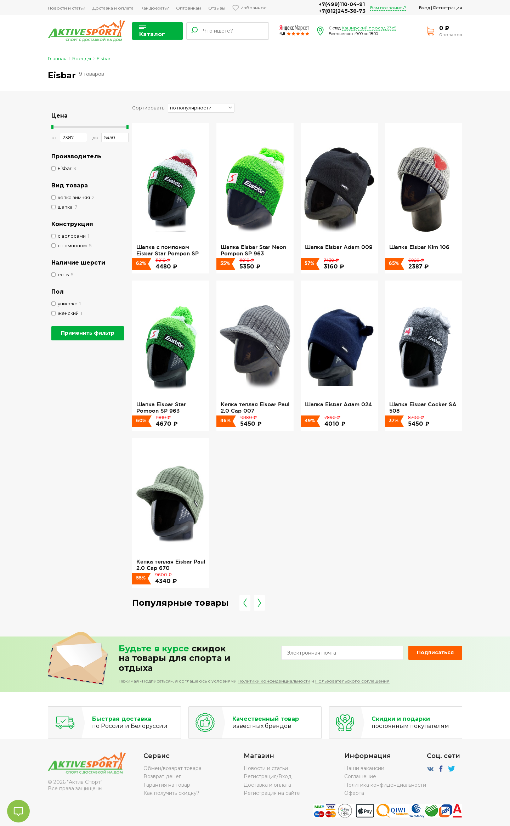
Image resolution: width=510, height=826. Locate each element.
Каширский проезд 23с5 (369, 27)
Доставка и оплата (113, 8)
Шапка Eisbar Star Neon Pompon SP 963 (253, 250)
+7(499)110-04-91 (342, 4)
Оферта (354, 793)
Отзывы (216, 8)
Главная (57, 58)
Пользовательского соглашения (352, 681)
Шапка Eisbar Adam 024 (338, 404)
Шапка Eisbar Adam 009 (339, 247)
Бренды (81, 58)
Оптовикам (188, 8)
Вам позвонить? (388, 7)
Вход (424, 7)
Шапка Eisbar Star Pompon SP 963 (161, 407)
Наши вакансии (364, 768)
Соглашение (360, 776)
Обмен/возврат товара (172, 768)
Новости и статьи (66, 8)
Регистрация (447, 7)
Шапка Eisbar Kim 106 (419, 247)
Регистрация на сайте (272, 793)
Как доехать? (155, 8)
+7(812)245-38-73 (342, 11)
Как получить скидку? (171, 793)
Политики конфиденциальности (274, 681)
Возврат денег (162, 776)
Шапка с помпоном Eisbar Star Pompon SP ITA (167, 253)
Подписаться (435, 652)
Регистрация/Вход (267, 776)
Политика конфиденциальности (385, 785)
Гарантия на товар (166, 785)
